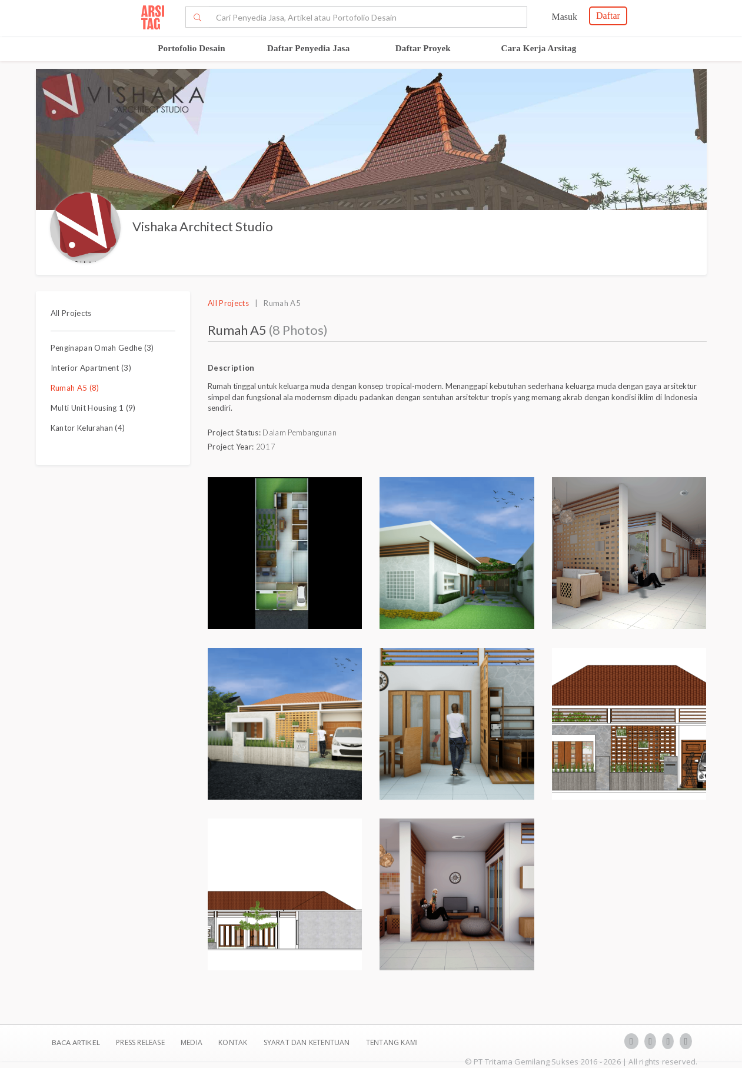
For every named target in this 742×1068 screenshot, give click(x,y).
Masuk (564, 17)
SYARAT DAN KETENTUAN (308, 1042)
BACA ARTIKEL (76, 1042)
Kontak (233, 1042)
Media (192, 1042)
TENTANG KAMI (392, 1042)
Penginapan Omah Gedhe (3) (102, 347)
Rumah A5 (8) (75, 387)
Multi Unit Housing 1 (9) (93, 407)
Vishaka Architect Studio (202, 226)
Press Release (140, 1042)
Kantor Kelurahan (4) (88, 427)
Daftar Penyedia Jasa (308, 48)
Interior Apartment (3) (91, 367)
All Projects (71, 313)
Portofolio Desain (191, 48)
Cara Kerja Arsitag (539, 48)
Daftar (608, 16)
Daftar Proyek (423, 48)
